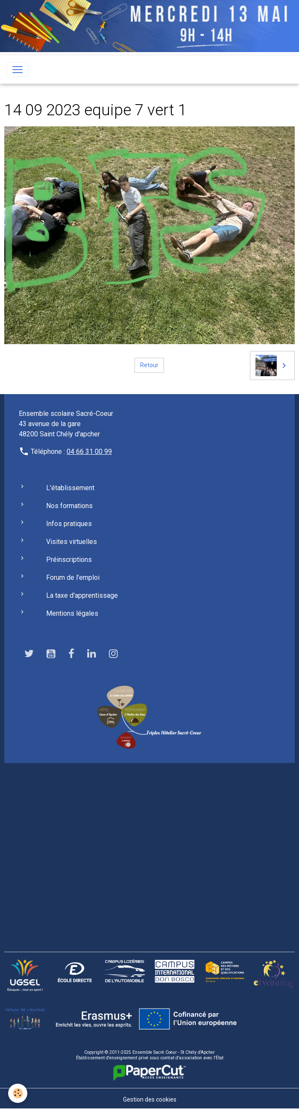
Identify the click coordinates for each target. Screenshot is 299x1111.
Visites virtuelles (71, 542)
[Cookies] (18, 1093)
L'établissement (70, 488)
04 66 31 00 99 (89, 451)
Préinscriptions (69, 560)
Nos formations (69, 506)
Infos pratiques (69, 524)
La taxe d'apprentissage (82, 595)
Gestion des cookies (149, 1099)
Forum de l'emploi (73, 577)
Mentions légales (72, 613)
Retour (149, 365)
